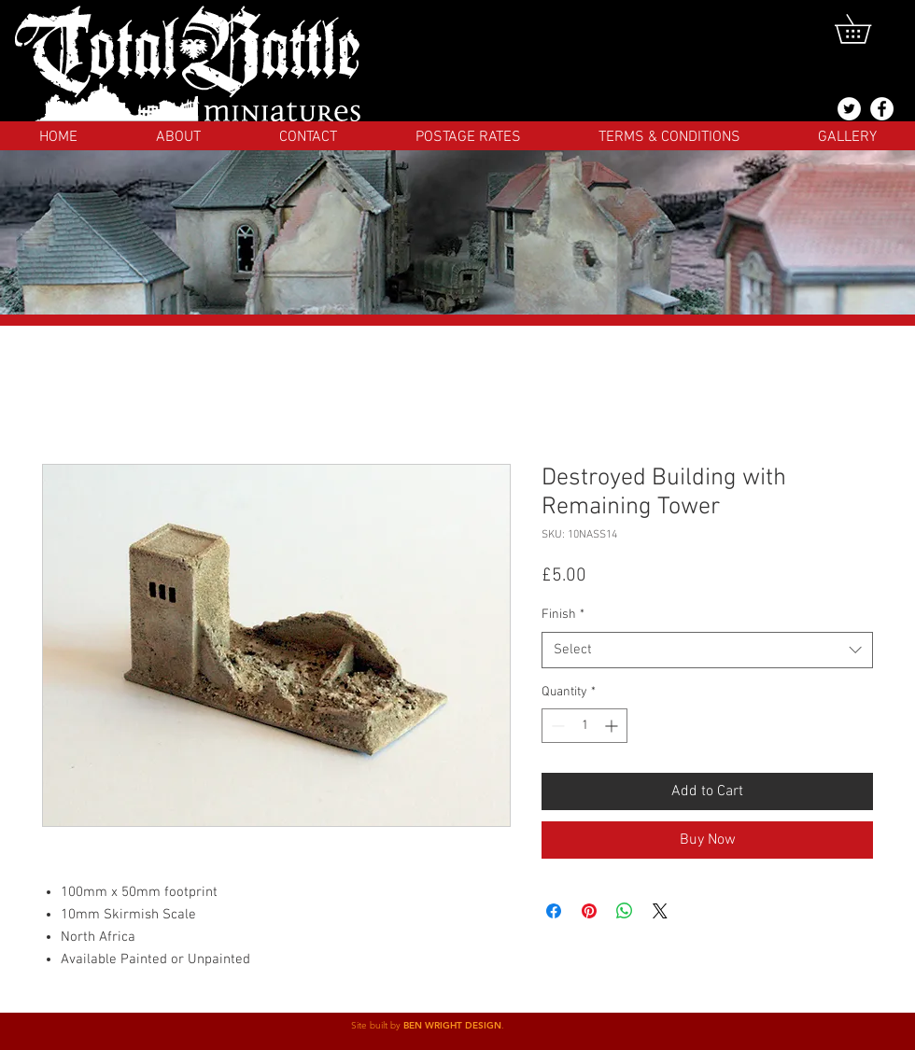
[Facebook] (882, 108)
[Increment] (613, 725)
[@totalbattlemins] (849, 108)
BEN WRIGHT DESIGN (452, 1025)
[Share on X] (660, 911)
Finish (563, 615)
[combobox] (707, 650)
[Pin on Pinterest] (589, 911)
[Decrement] (556, 725)
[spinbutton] (584, 725)
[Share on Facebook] (553, 911)
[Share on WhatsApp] (624, 911)
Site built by (377, 1025)
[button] (867, 29)
